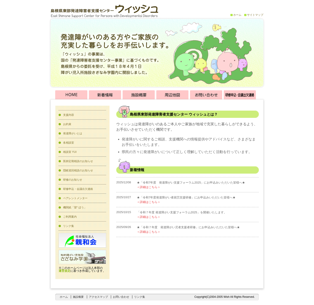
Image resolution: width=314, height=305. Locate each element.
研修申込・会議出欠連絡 (78, 189)
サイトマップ (255, 14)
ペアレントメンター (75, 198)
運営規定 (64, 270)
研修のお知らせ (72, 179)
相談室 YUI (69, 152)
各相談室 (68, 142)
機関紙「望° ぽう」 (75, 207)
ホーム (237, 14)
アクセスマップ (98, 296)
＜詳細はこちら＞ (148, 187)
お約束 (67, 124)
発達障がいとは (72, 133)
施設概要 (78, 296)
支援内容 (68, 114)
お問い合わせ (121, 296)
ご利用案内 (70, 216)
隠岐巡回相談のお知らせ (78, 170)
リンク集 (68, 226)
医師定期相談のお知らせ (78, 161)
